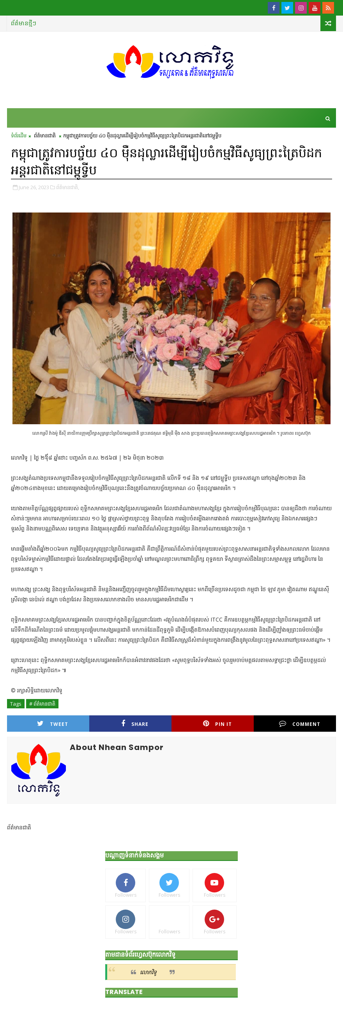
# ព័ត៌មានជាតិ (42, 703)
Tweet (52, 723)
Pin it (217, 723)
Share (135, 723)
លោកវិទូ (148, 972)
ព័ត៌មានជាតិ (45, 135)
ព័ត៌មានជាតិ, (67, 187)
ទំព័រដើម (19, 135)
